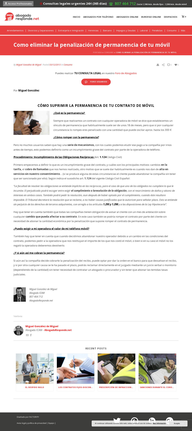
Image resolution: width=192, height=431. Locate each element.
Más (183, 30)
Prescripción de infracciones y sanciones (117, 387)
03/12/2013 (55, 64)
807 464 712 (125, 3)
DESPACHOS (170, 16)
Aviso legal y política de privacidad (31, 423)
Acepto (177, 423)
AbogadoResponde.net (58, 330)
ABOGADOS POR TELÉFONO (98, 16)
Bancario (107, 30)
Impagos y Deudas (126, 30)
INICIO (76, 16)
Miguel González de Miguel (28, 64)
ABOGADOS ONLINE (127, 16)
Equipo (51, 423)
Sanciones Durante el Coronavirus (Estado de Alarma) (158, 387)
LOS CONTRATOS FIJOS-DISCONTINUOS (76, 387)
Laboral (144, 30)
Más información (159, 423)
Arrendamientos (15, 30)
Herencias (93, 30)
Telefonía (18, 316)
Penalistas (157, 30)
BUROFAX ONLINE (151, 16)
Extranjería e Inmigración (71, 30)
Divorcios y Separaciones (41, 30)
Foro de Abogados (126, 73)
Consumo (172, 30)
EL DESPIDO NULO (34, 387)
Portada (97, 52)
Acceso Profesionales (18, 3)
